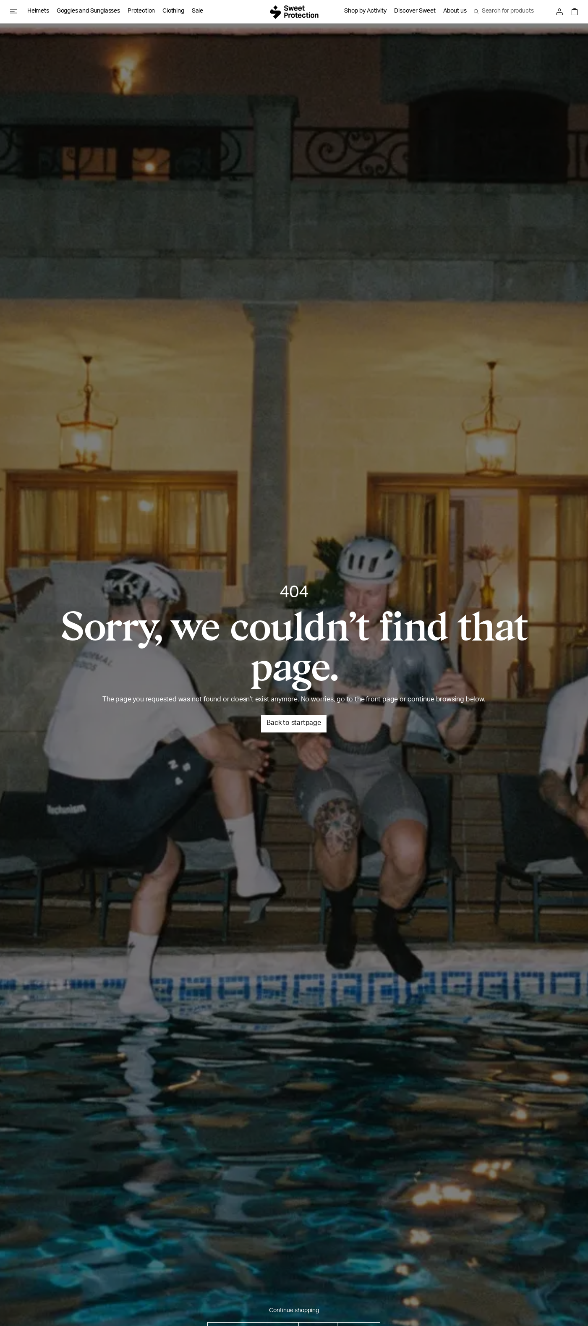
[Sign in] (561, 11)
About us (455, 11)
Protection (141, 11)
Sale (197, 11)
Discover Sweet (415, 11)
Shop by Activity (365, 11)
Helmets (38, 11)
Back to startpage (294, 723)
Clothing (173, 11)
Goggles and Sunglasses (88, 11)
